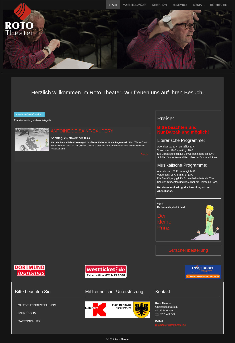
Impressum (27, 313)
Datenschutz (29, 321)
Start (113, 5)
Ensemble (180, 5)
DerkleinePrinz (164, 222)
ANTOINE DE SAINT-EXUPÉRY (82, 130)
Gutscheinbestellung (188, 250)
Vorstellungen (135, 5)
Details (144, 154)
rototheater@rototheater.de (170, 324)
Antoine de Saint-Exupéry (29, 114)
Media (198, 5)
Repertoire (219, 5)
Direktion (159, 5)
